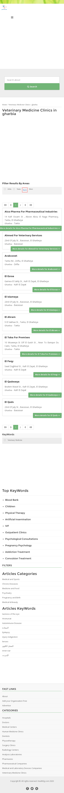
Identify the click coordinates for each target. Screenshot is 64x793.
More (31, 189)
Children (10, 506)
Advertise (6, 705)
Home (4, 104)
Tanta (17, 223)
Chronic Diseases (10, 583)
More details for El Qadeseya (45, 395)
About (5, 696)
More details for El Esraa (47, 289)
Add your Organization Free (14, 701)
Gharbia (8, 223)
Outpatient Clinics (15, 532)
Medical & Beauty (10, 602)
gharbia (34, 104)
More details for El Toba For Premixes (41, 354)
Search (32, 86)
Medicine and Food (10, 588)
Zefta (16, 264)
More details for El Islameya (45, 310)
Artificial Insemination (18, 519)
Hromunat (6, 618)
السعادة (5, 627)
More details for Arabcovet (46, 269)
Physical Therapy (15, 513)
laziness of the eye (10, 614)
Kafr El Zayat (20, 284)
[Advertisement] (32, 37)
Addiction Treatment (17, 552)
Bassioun (18, 243)
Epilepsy (6, 632)
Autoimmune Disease (12, 623)
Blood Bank (11, 500)
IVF (7, 526)
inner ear (6, 650)
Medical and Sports (11, 579)
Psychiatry (7, 593)
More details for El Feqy (47, 374)
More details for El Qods (47, 415)
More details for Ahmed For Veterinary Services (36, 248)
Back (25, 190)
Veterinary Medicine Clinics (19, 104)
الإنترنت (5, 655)
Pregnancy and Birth (11, 597)
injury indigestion (10, 637)
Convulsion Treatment (18, 558)
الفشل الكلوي (8, 646)
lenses (5, 641)
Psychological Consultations (21, 539)
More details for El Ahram (46, 330)
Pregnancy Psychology (18, 545)
